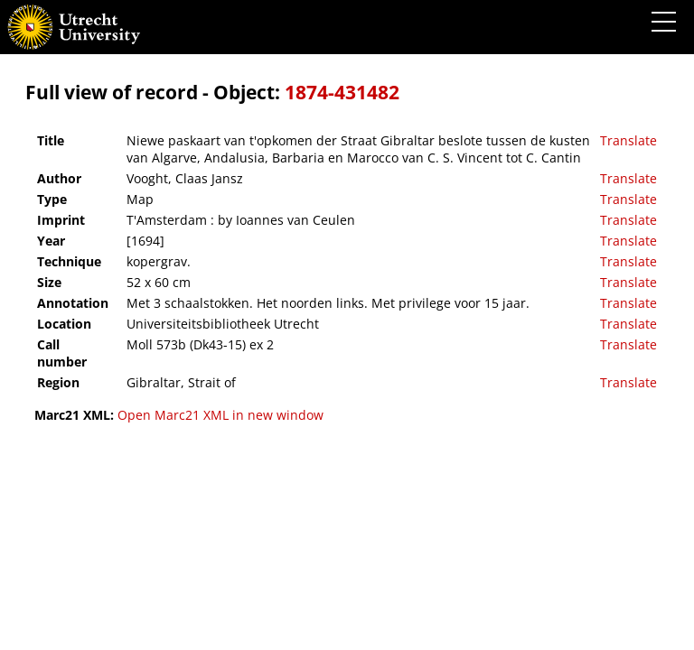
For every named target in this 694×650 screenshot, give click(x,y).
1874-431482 (342, 92)
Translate (628, 140)
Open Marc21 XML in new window (220, 414)
